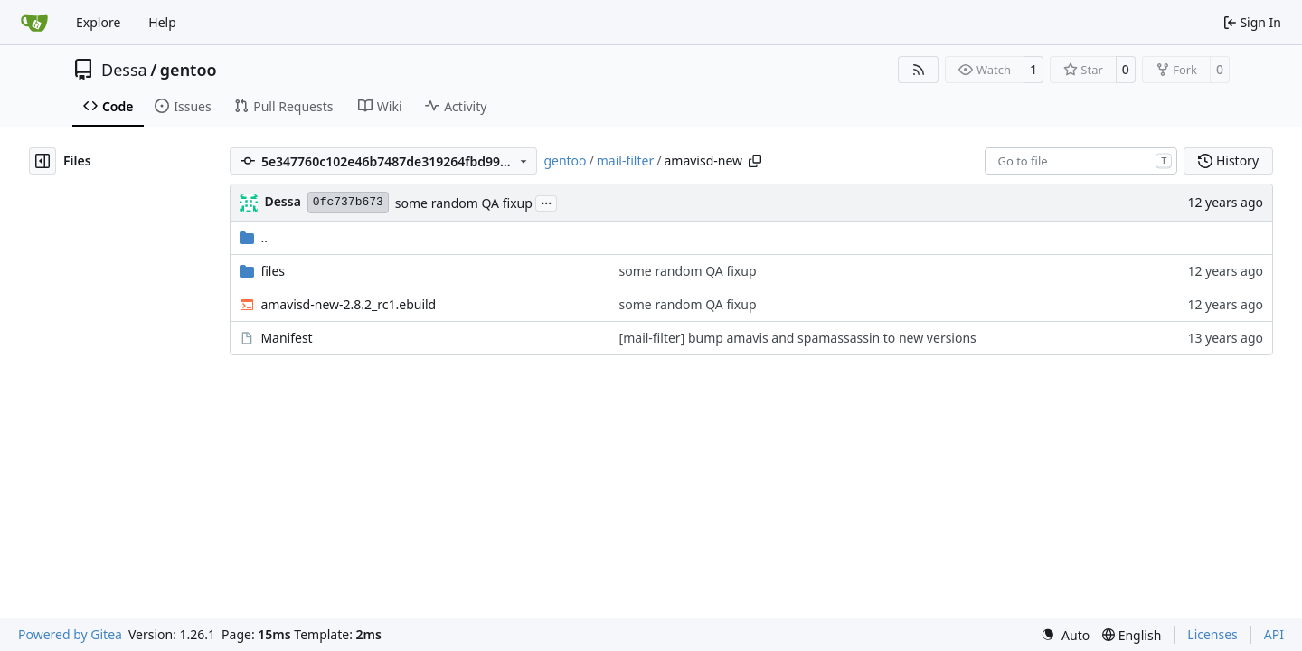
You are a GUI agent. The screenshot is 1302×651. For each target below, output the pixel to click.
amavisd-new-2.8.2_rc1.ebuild (348, 304)
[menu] (1065, 635)
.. (254, 237)
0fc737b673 (348, 202)
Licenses (1212, 634)
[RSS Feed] (918, 69)
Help (162, 22)
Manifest (286, 337)
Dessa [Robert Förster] (282, 201)
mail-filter (625, 160)
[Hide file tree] (42, 161)
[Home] (34, 22)
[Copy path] (755, 161)
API (1274, 634)
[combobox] (1081, 161)
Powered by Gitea (70, 634)
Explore (98, 22)
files (272, 270)
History (1228, 160)
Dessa (124, 70)
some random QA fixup (464, 203)
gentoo (188, 70)
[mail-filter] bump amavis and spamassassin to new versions (797, 337)
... (546, 201)
